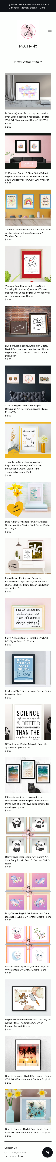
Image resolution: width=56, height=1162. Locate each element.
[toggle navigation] (50, 31)
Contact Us (10, 1147)
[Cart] (47, 1152)
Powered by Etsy (13, 1155)
